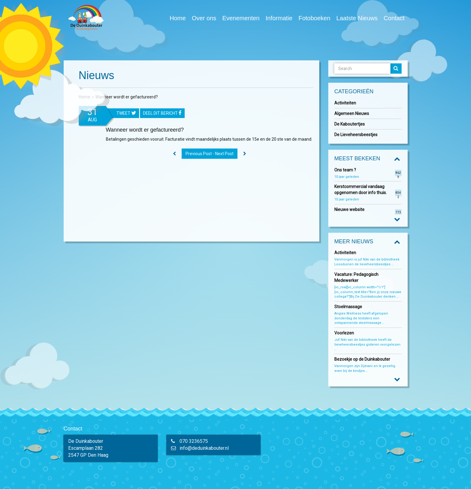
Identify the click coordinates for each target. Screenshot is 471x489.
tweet (126, 113)
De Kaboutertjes (349, 124)
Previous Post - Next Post (210, 153)
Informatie (279, 18)
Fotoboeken (314, 18)
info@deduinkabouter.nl (204, 448)
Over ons (204, 18)
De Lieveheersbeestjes (355, 134)
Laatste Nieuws (357, 18)
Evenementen (240, 18)
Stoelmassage (348, 306)
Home (178, 18)
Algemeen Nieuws (351, 113)
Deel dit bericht (162, 113)
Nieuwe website (349, 209)
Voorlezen (344, 333)
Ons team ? (345, 170)
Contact (394, 18)
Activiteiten (345, 103)
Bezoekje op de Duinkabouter (362, 359)
